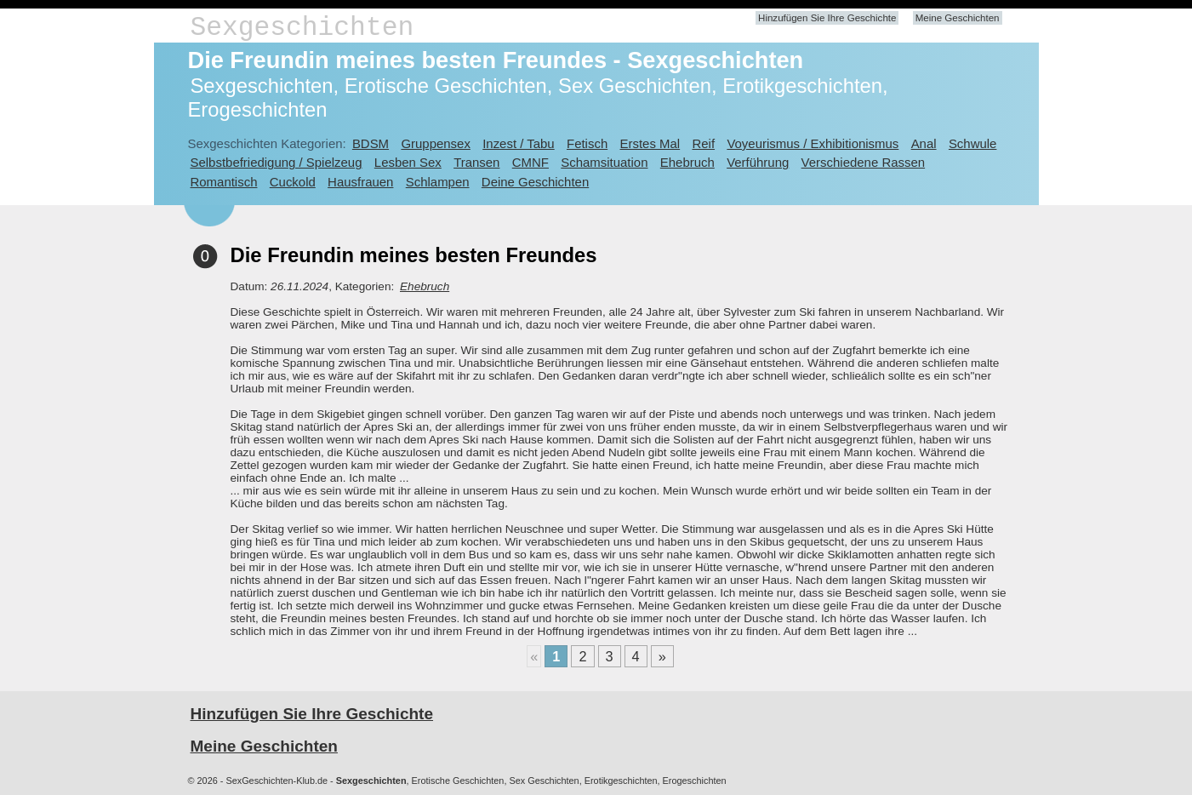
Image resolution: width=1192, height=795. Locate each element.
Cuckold (293, 181)
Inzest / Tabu (518, 143)
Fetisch (587, 143)
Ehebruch (687, 162)
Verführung (758, 162)
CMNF (530, 162)
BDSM (370, 143)
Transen (476, 162)
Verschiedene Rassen (863, 162)
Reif (703, 143)
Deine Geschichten (535, 181)
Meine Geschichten (957, 18)
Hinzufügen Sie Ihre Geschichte (827, 18)
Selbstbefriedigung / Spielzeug (276, 162)
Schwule (973, 143)
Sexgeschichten (302, 28)
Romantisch (224, 181)
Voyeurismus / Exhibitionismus (812, 143)
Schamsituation (604, 162)
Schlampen (438, 181)
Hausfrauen (360, 181)
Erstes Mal (650, 143)
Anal (924, 143)
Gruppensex (435, 143)
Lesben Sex (408, 162)
